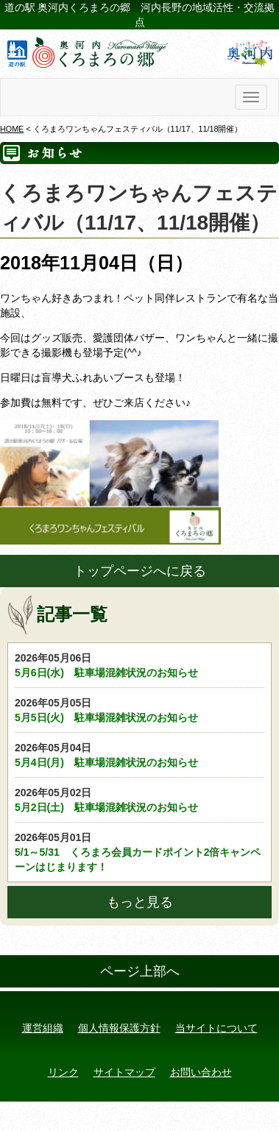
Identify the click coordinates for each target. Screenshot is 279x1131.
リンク (63, 1072)
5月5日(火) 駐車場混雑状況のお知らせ (139, 709)
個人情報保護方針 (119, 1028)
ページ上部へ (140, 971)
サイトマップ (124, 1072)
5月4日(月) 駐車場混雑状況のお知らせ (139, 754)
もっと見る (140, 902)
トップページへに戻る (140, 571)
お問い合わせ (201, 1072)
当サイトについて (216, 1028)
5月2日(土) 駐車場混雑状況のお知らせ (139, 799)
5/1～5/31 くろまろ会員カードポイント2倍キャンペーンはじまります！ (139, 851)
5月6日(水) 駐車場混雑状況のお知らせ (139, 664)
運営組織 (42, 1028)
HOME (12, 128)
